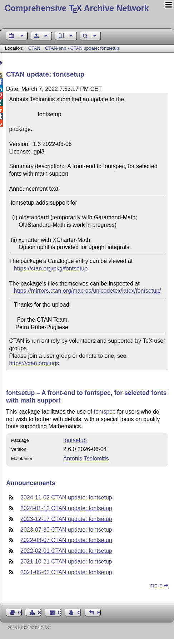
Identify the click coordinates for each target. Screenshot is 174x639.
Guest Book (20, 612)
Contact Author (79, 612)
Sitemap (39, 612)
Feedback (99, 612)
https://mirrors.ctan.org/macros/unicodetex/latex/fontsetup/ (87, 291)
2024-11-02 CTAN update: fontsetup (66, 497)
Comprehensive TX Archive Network (77, 8)
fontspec (104, 412)
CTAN (34, 48)
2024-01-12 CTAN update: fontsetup (66, 508)
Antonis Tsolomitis (86, 458)
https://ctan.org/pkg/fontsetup (51, 268)
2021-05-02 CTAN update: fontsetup (66, 572)
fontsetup (75, 440)
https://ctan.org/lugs (34, 363)
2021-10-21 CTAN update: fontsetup (66, 561)
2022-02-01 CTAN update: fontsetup (66, 551)
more (156, 585)
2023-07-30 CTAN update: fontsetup (66, 530)
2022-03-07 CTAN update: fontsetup (66, 540)
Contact (59, 612)
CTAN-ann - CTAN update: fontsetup (82, 48)
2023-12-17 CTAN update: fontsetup (66, 519)
